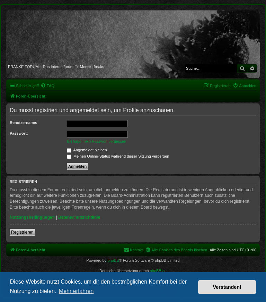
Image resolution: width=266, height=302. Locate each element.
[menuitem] (47, 86)
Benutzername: (23, 122)
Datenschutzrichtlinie (79, 217)
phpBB (113, 260)
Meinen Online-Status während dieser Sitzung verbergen (118, 156)
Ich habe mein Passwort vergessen (96, 141)
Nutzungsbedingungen (32, 217)
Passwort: (19, 133)
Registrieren (22, 232)
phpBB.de (158, 271)
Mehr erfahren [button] (76, 291)
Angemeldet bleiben (87, 150)
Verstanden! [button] (227, 287)
